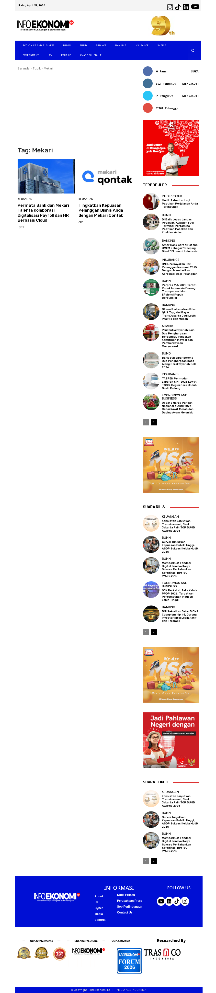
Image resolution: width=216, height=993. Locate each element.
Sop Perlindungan (129, 906)
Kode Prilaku (126, 895)
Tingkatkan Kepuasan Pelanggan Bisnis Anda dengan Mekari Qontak (101, 210)
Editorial (100, 920)
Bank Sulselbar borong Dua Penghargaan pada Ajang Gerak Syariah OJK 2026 (179, 362)
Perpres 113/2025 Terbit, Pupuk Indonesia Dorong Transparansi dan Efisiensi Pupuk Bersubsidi (179, 292)
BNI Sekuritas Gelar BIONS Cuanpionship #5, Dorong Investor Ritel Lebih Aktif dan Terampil (180, 616)
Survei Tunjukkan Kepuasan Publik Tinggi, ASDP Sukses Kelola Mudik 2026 (180, 546)
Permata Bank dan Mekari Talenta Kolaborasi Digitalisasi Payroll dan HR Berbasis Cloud (43, 213)
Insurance (171, 259)
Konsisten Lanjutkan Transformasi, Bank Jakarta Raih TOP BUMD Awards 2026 (178, 525)
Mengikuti (190, 83)
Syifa (21, 227)
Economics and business (174, 397)
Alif (81, 222)
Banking (168, 240)
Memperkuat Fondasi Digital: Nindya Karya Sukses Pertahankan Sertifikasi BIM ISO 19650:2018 (176, 569)
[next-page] (154, 422)
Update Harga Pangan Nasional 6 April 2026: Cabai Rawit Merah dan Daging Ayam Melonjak (177, 407)
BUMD (166, 353)
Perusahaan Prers (129, 900)
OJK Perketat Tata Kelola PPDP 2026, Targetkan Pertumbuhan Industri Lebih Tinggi (179, 595)
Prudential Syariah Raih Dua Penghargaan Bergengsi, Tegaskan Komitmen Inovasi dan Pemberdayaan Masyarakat (178, 338)
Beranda (24, 68)
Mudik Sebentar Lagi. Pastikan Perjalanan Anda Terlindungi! (180, 203)
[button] (192, 50)
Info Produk (172, 196)
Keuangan (25, 199)
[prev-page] (146, 422)
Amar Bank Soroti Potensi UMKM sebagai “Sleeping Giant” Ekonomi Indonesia (180, 248)
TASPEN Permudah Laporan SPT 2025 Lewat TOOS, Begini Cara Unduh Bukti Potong (179, 383)
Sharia (167, 325)
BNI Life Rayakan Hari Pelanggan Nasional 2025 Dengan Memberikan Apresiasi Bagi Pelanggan (179, 269)
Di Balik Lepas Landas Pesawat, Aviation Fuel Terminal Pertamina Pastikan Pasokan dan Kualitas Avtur (178, 226)
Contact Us (125, 912)
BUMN (166, 215)
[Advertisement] (77, 108)
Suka (195, 71)
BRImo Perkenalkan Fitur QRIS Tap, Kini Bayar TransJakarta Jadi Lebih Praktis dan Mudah (179, 314)
